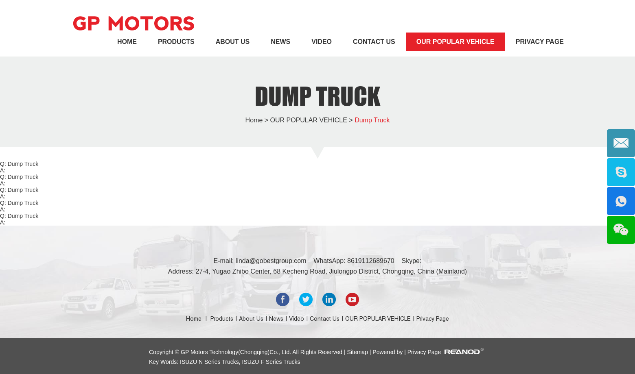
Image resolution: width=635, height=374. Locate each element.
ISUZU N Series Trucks (209, 362)
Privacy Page (540, 41)
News (280, 41)
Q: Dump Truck (19, 164)
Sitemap (358, 352)
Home (127, 41)
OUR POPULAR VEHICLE (455, 41)
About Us (233, 41)
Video (321, 41)
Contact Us (374, 41)
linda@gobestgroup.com (271, 260)
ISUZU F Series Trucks (270, 362)
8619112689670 (370, 260)
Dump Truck (317, 96)
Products (176, 41)
